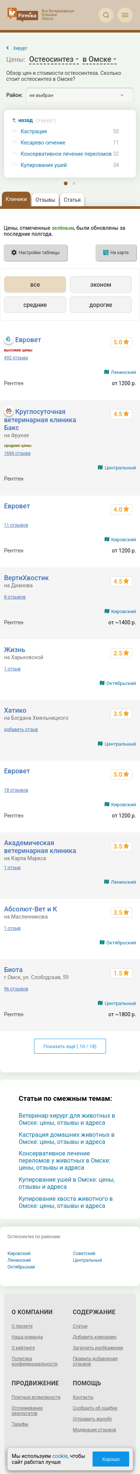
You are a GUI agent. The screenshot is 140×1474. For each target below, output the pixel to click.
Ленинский (123, 372)
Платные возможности (36, 1397)
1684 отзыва (17, 453)
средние (35, 304)
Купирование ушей (44, 165)
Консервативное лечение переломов (66, 154)
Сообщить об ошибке (95, 1408)
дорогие (100, 304)
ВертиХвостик (26, 578)
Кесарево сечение (43, 143)
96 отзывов (16, 989)
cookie (59, 1456)
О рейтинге (23, 1347)
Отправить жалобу (92, 1419)
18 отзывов (16, 790)
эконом (100, 284)
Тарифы (20, 1424)
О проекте (22, 1326)
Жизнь (14, 650)
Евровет (28, 340)
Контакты (83, 1397)
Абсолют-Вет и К (30, 909)
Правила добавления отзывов (95, 1361)
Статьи (80, 1326)
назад (37, 120)
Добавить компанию (94, 1337)
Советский (84, 1253)
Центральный (120, 467)
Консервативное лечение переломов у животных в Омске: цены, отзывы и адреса (64, 1160)
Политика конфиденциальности (34, 1361)
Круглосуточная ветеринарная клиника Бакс (40, 420)
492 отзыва (16, 357)
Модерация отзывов (94, 1429)
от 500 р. (125, 479)
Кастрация (34, 131)
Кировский (123, 539)
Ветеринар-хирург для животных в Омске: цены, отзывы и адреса (67, 1119)
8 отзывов (15, 597)
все (35, 284)
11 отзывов (16, 525)
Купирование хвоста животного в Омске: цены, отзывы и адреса (66, 1202)
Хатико (15, 710)
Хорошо (111, 1459)
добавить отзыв (21, 729)
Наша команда (27, 1337)
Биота (13, 970)
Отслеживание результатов (27, 1411)
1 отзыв (12, 668)
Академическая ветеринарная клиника (40, 847)
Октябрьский (121, 683)
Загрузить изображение (98, 1347)
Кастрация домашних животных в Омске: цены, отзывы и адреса (67, 1138)
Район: (14, 95)
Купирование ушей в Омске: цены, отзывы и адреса (67, 1183)
